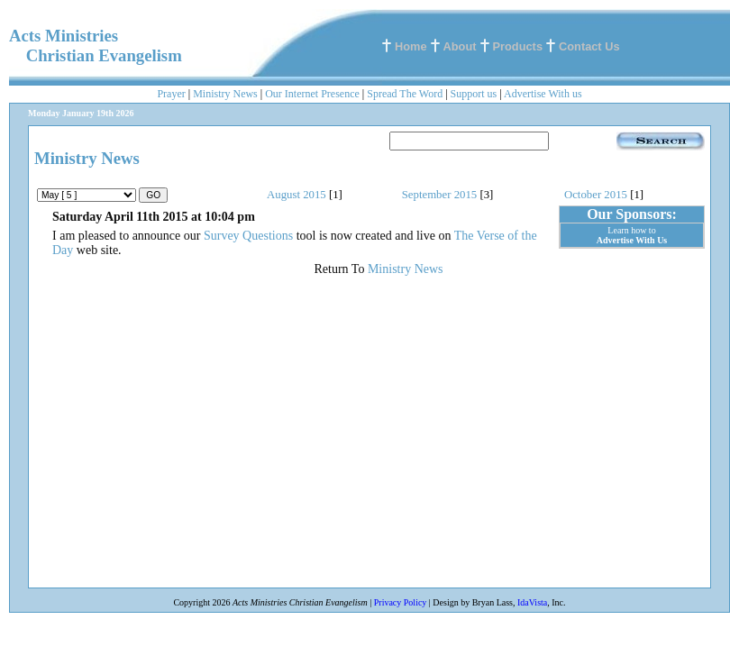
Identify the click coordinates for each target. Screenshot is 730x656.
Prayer (171, 93)
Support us (474, 93)
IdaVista (532, 602)
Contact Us (589, 46)
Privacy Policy (400, 602)
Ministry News (225, 93)
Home (411, 46)
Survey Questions (248, 235)
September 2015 (440, 194)
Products (518, 46)
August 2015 (296, 194)
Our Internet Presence (312, 93)
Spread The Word (405, 93)
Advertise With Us (632, 240)
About (460, 46)
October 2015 (595, 194)
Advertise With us (543, 93)
